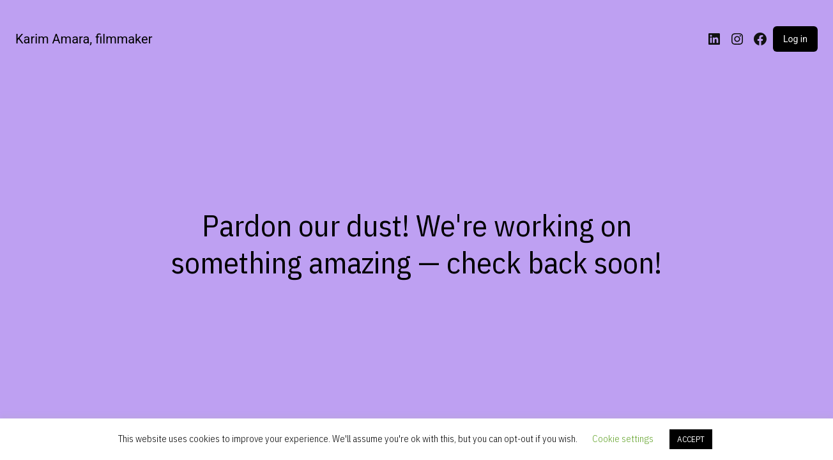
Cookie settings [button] (622, 439)
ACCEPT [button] (691, 439)
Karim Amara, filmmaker (83, 39)
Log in (795, 39)
